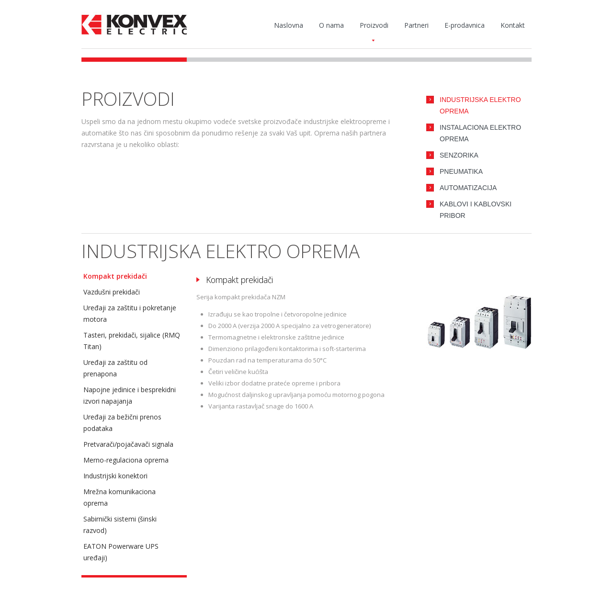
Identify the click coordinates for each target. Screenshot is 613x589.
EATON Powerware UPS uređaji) (121, 552)
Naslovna (288, 25)
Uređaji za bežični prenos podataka (122, 422)
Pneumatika (461, 171)
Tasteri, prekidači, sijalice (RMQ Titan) (131, 340)
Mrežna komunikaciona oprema (119, 497)
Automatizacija (468, 188)
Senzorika (459, 155)
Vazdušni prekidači (111, 291)
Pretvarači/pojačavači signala (128, 444)
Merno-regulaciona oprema (126, 459)
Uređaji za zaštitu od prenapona (115, 368)
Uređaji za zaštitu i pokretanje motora (129, 313)
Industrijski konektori (115, 475)
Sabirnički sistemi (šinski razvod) (120, 524)
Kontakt (512, 25)
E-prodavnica (464, 25)
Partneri (416, 25)
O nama (331, 25)
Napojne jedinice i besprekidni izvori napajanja (129, 395)
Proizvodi (374, 27)
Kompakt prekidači (115, 276)
